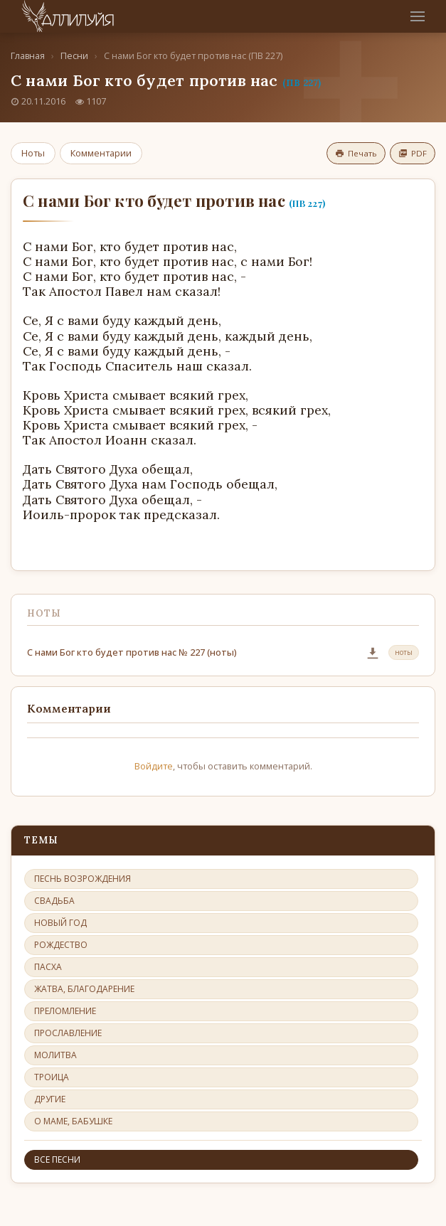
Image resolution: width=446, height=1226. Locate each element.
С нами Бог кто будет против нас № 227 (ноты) (132, 652)
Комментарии (101, 152)
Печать (356, 153)
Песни (74, 56)
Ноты (33, 152)
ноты (404, 652)
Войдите (153, 765)
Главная (28, 56)
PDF (412, 153)
